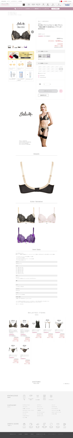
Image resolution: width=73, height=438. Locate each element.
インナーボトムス (55, 408)
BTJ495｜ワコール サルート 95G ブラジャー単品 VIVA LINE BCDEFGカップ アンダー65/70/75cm (13, 331)
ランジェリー (25, 406)
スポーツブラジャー (26, 415)
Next (32, 31)
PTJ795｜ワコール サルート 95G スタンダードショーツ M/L (25, 356)
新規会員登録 (4, 1)
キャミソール (40, 406)
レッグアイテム (26, 412)
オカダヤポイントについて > (58, 47)
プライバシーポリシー (52, 434)
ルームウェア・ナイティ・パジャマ (29, 410)
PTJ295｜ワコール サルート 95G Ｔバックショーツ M (59, 330)
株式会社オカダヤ (13, 434)
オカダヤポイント (14, 1)
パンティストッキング (41, 412)
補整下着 (39, 410)
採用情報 (26, 434)
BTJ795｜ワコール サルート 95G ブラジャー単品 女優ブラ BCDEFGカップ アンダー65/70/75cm (25, 331)
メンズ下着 (25, 417)
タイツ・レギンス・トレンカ (57, 412)
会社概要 (20, 434)
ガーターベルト (55, 406)
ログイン (9, 1)
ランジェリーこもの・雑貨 (56, 410)
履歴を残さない (67, 383)
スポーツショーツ (40, 415)
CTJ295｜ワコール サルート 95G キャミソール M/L (36, 330)
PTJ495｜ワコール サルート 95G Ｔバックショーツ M (13, 355)
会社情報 (20, 1)
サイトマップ (61, 434)
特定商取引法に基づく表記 (40, 434)
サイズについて (42, 75)
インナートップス (40, 408)
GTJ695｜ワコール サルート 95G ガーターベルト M (48, 330)
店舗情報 (32, 434)
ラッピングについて (43, 77)
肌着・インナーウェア (27, 408)
